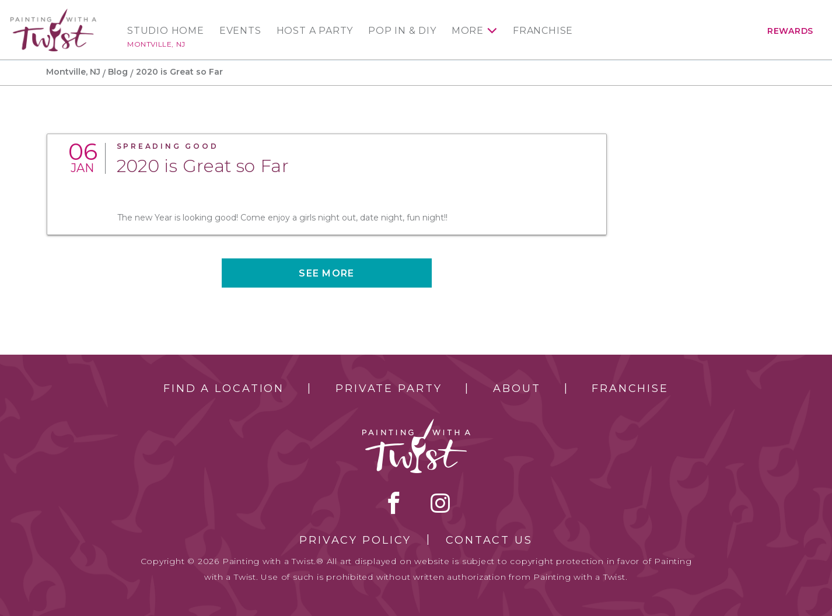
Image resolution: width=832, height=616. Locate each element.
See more (326, 273)
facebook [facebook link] (394, 503)
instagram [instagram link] (440, 503)
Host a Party (315, 31)
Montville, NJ (156, 44)
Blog (118, 71)
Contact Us (489, 540)
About (516, 388)
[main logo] (53, 13)
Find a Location (223, 388)
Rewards (790, 31)
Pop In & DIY (402, 31)
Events (240, 31)
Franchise (543, 31)
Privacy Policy (355, 540)
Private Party (388, 388)
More (468, 31)
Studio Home (165, 31)
